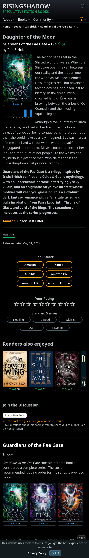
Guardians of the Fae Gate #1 (27, 44)
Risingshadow (26, 8)
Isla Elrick (15, 49)
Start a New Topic (15, 415)
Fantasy (9, 234)
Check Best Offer (30, 221)
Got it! (55, 553)
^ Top (82, 538)
